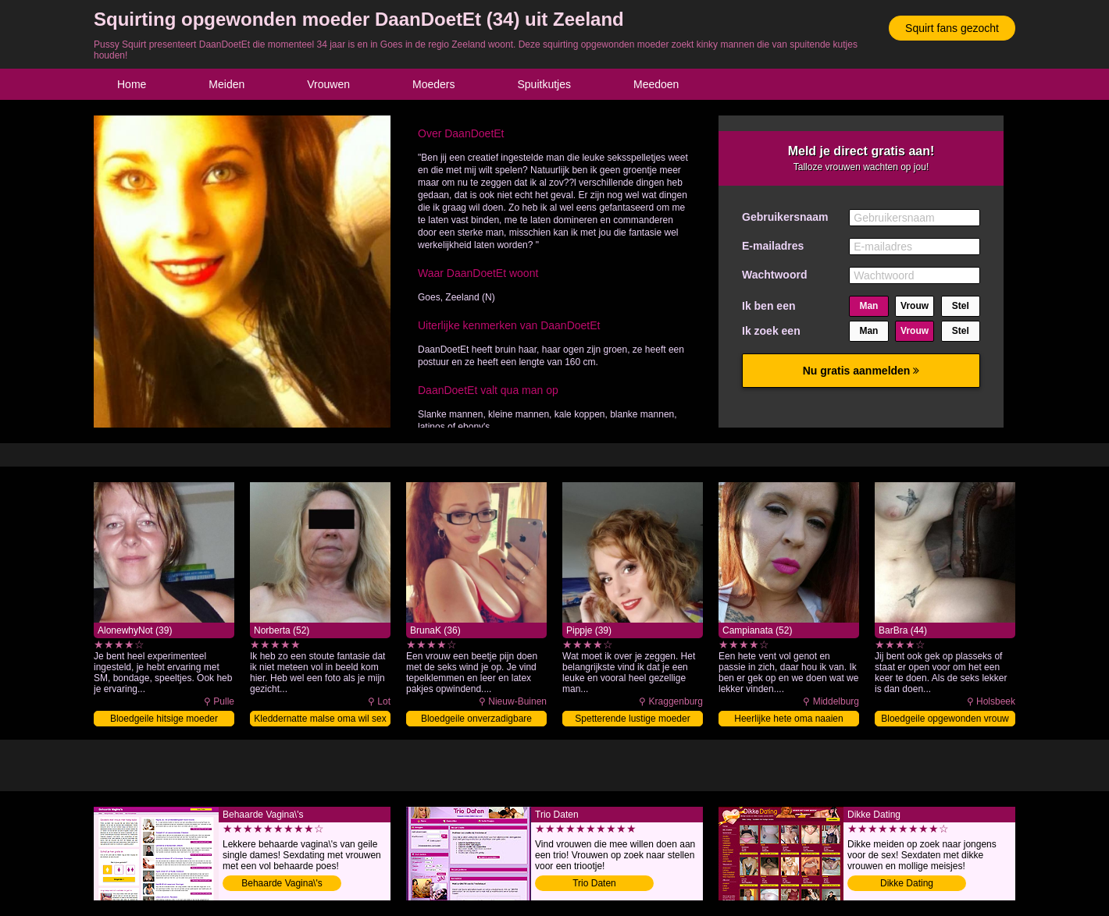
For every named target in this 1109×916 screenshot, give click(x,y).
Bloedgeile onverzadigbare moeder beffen (476, 719)
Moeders (433, 84)
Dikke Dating (906, 883)
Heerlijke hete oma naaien (788, 718)
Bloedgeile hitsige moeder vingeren (164, 719)
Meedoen (656, 84)
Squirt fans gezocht (952, 28)
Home (131, 84)
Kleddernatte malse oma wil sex (320, 718)
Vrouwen (328, 84)
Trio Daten (594, 883)
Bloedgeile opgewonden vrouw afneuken (944, 719)
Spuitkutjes (544, 84)
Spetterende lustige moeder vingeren (632, 719)
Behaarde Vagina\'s (281, 883)
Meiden (226, 84)
